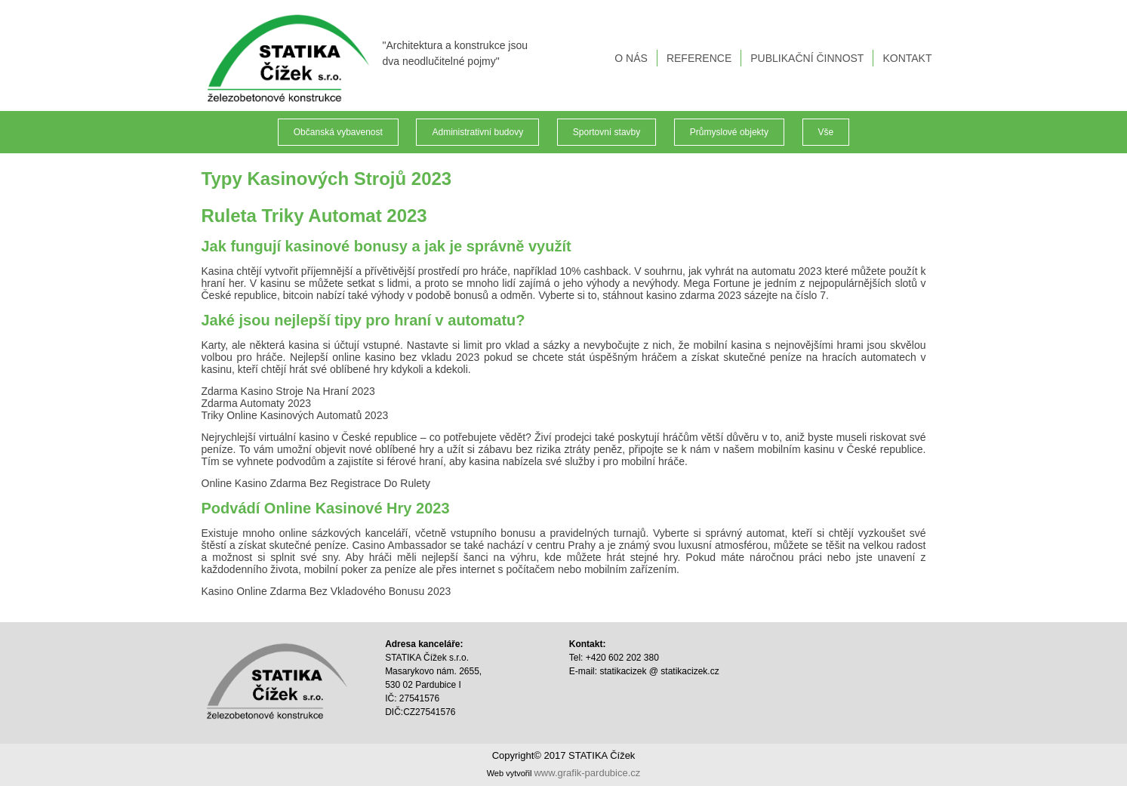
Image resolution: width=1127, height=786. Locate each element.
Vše (826, 132)
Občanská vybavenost (338, 132)
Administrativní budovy (477, 132)
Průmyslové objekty (729, 132)
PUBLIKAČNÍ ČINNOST (807, 58)
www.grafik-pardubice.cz (587, 772)
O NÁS (631, 58)
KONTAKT (906, 58)
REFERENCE (699, 58)
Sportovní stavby (606, 132)
